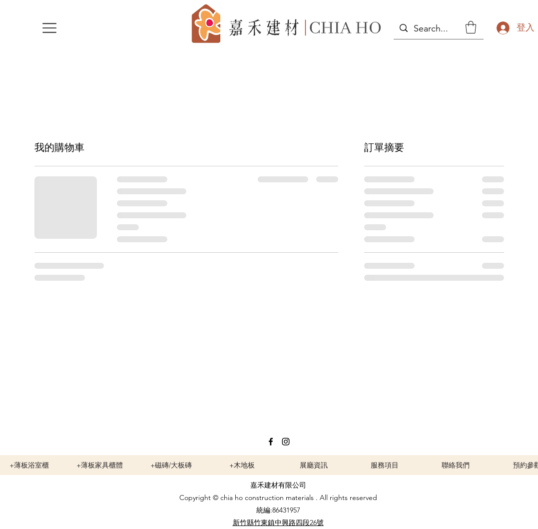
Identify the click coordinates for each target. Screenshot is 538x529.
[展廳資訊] (313, 465)
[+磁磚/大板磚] (171, 465)
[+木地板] (242, 465)
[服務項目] (384, 465)
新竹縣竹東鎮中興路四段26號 (278, 522)
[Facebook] (271, 442)
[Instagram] (286, 442)
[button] (49, 28)
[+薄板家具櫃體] (99, 465)
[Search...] (438, 29)
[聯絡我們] (455, 465)
